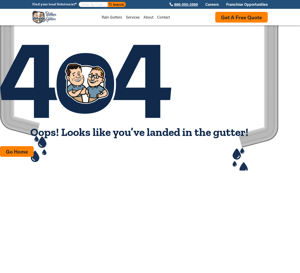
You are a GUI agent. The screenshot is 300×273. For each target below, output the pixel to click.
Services (133, 17)
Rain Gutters (112, 17)
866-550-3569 (186, 4)
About (148, 17)
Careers (212, 4)
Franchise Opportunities (247, 4)
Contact (163, 17)
